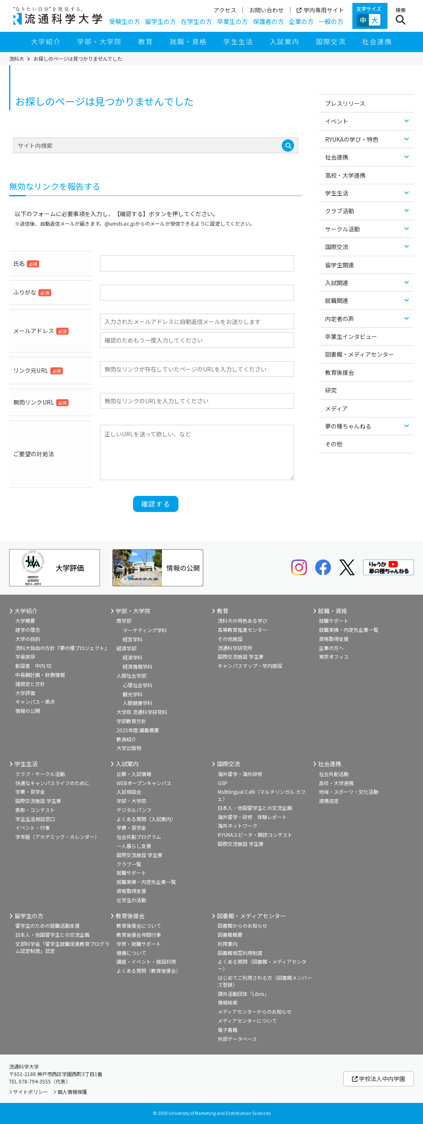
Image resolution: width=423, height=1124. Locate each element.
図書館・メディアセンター (359, 354)
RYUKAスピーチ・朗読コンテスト (255, 834)
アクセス (225, 10)
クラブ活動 (339, 211)
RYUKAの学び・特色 (351, 139)
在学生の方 (196, 21)
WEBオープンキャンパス (143, 782)
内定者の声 (339, 318)
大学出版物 (128, 747)
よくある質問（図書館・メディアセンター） (262, 965)
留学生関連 (339, 265)
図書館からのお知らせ (242, 925)
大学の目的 (27, 638)
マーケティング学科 (145, 629)
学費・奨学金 (30, 791)
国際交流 (331, 41)
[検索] (288, 145)
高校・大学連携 (345, 175)
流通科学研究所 (235, 647)
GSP (223, 782)
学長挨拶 (25, 656)
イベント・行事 (32, 827)
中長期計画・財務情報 (40, 674)
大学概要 (25, 620)
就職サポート (334, 620)
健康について (131, 952)
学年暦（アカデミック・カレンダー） (57, 836)
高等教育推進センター (242, 629)
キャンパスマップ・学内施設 (250, 665)
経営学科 (133, 639)
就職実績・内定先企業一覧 (348, 629)
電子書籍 (228, 1029)
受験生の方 (124, 21)
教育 (145, 41)
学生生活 (238, 41)
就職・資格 (188, 41)
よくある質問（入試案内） (146, 818)
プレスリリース (345, 103)
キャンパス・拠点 (35, 701)
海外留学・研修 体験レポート (252, 816)
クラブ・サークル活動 (40, 773)
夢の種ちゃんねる (348, 426)
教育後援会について (138, 925)
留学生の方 (160, 21)
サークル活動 (342, 229)
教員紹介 (126, 739)
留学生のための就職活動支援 (47, 925)
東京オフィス (334, 656)
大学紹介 (46, 41)
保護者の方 (268, 21)
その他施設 (230, 638)
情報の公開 (27, 710)
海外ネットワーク (237, 825)
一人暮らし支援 (133, 845)
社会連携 (377, 41)
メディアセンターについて (247, 1020)
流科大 (16, 58)
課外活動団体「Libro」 (243, 993)
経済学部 (126, 648)
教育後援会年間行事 (138, 934)
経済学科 (133, 657)
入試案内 (284, 41)
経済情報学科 (137, 666)
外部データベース (237, 1038)
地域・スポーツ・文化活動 (348, 791)
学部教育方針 (131, 720)
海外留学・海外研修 (240, 773)
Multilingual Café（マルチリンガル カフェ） (262, 795)
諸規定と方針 (30, 683)
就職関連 (336, 300)
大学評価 (25, 692)
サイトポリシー (30, 1091)
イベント (336, 121)
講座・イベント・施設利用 (146, 961)
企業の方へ (331, 647)
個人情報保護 (72, 1091)
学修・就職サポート (138, 943)
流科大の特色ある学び (242, 620)
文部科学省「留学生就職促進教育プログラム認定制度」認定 (62, 947)
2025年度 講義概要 (137, 729)
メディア (336, 408)
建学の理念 (27, 629)
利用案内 (228, 943)
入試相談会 (128, 791)
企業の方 (301, 21)
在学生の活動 (131, 899)
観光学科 (133, 694)
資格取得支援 (334, 638)
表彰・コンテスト (35, 809)
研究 (331, 390)
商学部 (123, 620)
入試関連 (336, 283)
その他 (333, 444)
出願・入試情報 (133, 773)
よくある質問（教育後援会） (148, 970)
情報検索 (228, 1002)
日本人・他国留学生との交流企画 (255, 807)
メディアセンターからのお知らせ (255, 1011)
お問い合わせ (266, 10)
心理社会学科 (137, 684)
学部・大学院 (99, 41)
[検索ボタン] (401, 16)
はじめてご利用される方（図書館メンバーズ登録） (265, 981)
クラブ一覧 (128, 863)
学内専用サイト (320, 10)
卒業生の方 (232, 21)
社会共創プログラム (138, 836)
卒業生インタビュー (351, 336)
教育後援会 (339, 372)
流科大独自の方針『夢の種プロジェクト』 (62, 647)
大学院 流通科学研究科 (141, 711)
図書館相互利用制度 (240, 952)
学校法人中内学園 (378, 1078)
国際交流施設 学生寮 (241, 656)
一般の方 (330, 21)
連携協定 (329, 800)
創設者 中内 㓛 (33, 665)
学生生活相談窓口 (35, 818)
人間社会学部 (131, 675)
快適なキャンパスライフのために (52, 782)
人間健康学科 (137, 702)
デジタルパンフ (134, 809)
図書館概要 (230, 934)
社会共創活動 (334, 773)
